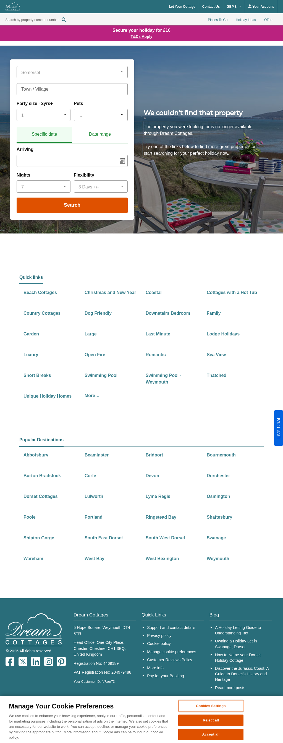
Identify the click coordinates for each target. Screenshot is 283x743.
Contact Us (211, 7)
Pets (78, 103)
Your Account (261, 6)
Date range (100, 134)
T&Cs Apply (142, 36)
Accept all (211, 735)
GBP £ (234, 7)
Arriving (25, 149)
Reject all (211, 720)
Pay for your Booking (165, 676)
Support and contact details (171, 627)
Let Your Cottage (182, 7)
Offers (268, 20)
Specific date (44, 134)
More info (155, 668)
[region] (141, 719)
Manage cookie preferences (171, 652)
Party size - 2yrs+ (35, 103)
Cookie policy (159, 643)
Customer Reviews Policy (169, 660)
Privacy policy (159, 635)
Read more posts (230, 688)
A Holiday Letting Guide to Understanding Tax (238, 630)
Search (72, 205)
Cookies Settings (211, 706)
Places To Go (217, 20)
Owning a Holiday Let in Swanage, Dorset (236, 644)
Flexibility (84, 175)
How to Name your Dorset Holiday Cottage (238, 658)
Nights (23, 175)
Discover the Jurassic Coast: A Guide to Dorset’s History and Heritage (242, 674)
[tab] (44, 135)
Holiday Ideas (246, 20)
